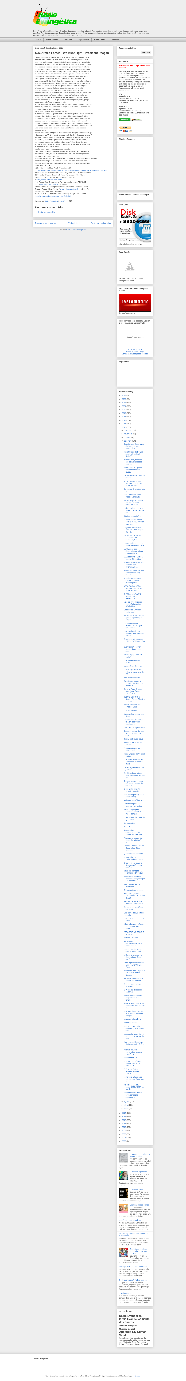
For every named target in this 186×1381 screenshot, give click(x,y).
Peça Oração (83, 40)
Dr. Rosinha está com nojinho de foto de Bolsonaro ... (132, 1063)
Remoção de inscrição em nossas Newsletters (134, 979)
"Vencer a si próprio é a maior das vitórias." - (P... (133, 840)
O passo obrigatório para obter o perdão (140, 1155)
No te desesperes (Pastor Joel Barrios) (134, 796)
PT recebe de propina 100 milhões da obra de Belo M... (134, 1005)
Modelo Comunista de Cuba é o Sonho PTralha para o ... (132, 580)
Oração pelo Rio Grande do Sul (131, 1220)
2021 (124, 406)
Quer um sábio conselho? (134, 854)
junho (126, 1109)
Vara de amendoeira (132, 678)
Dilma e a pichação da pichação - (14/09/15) (133, 872)
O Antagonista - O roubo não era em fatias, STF (134, 544)
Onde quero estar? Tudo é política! (133, 1280)
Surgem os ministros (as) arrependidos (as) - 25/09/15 (134, 572)
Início (38, 40)
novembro (128, 434)
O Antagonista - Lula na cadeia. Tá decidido (133, 558)
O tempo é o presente (138, 1172)
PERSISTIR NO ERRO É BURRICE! (134, 933)
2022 (124, 402)
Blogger (138, 1376)
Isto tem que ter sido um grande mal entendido (133, 950)
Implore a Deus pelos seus (134, 727)
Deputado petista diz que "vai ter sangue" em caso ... (134, 733)
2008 (124, 1134)
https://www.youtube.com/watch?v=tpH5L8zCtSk (53, 196)
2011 (124, 1124)
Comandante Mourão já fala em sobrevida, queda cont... (133, 722)
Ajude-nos (67, 40)
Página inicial (74, 223)
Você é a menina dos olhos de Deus (132, 706)
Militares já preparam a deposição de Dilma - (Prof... (133, 957)
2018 (124, 417)
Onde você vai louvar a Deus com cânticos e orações (133, 865)
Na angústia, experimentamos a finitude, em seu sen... (133, 832)
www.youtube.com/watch (49, 184)
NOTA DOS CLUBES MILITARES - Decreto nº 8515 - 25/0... (133, 483)
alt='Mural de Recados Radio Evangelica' (135, 164)
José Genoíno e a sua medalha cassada (132, 496)
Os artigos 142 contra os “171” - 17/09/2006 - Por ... (134, 641)
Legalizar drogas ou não (139, 1205)
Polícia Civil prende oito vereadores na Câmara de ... (134, 510)
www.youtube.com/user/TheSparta (49, 180)
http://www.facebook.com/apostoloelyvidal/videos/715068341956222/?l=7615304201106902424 (71, 170)
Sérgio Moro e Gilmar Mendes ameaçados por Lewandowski (134, 878)
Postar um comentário (46, 212)
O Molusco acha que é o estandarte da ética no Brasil (134, 762)
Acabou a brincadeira (132, 1019)
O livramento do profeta (133, 890)
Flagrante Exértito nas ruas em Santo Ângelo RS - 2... (134, 530)
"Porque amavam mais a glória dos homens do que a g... (133, 783)
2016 (124, 424)
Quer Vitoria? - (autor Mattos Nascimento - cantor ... (133, 649)
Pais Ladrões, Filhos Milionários (132, 885)
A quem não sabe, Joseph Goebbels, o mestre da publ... (134, 1036)
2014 (124, 1113)
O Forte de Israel (136, 1189)
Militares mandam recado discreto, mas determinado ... (134, 564)
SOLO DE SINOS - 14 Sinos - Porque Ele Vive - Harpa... (134, 699)
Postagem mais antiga (101, 223)
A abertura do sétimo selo (134, 800)
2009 (124, 1131)
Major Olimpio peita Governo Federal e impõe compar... (132, 811)
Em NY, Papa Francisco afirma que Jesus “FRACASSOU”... (133, 502)
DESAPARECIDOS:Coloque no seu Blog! (135, 351)
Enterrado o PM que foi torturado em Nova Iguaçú (133, 470)
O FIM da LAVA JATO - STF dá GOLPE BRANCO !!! (133, 596)
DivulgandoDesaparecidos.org (135, 354)
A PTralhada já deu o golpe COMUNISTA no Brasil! (134, 1087)
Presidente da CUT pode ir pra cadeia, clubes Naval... (134, 973)
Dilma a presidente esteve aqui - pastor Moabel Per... (134, 965)
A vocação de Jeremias (133, 666)
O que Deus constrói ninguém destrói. (132, 790)
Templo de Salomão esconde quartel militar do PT (134, 1028)
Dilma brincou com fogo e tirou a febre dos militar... (134, 926)
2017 (124, 420)
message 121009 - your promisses (133, 1267)
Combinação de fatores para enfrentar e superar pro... (134, 775)
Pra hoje (127, 826)
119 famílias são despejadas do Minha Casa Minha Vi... (133, 551)
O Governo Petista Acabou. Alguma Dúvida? (131, 1071)
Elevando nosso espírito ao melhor (133, 743)
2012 (124, 1120)
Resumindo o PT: (130, 1058)
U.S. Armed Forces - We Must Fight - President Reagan (133, 1013)
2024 (124, 396)
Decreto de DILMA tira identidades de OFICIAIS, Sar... (132, 537)
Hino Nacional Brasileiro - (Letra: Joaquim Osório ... (134, 1044)
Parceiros (115, 40)
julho (126, 1105)
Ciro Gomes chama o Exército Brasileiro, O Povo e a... (133, 683)
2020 (124, 410)
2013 (124, 1116)
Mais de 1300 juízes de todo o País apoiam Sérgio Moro (133, 604)
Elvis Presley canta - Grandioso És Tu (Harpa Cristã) (134, 896)
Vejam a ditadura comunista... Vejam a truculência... (133, 1052)
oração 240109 (125, 1293)
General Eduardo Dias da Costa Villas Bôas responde (134, 848)
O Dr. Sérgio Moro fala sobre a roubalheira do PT (134, 672)
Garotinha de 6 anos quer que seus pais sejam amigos (134, 617)
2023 (124, 399)
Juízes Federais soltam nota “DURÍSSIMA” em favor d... (134, 522)
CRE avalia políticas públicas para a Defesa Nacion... (134, 633)
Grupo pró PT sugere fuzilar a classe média (133, 858)
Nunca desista (129, 823)
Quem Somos (52, 40)
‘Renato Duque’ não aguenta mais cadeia (133, 805)
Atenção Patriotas (131, 938)
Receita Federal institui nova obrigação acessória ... (133, 1095)
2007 (124, 1138)
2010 (124, 1127)
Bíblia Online (99, 40)
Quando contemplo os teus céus (132, 985)
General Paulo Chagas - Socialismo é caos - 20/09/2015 (133, 691)
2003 (124, 1141)
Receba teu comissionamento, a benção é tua (133, 943)
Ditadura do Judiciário (132, 516)
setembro (128, 441)
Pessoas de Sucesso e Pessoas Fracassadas (133, 902)
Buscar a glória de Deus (133, 739)
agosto (127, 1101)
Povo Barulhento (130, 1023)
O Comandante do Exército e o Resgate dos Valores (133, 625)
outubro (127, 437)
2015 (124, 427)
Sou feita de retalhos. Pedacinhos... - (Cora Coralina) (138, 1251)
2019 (124, 413)
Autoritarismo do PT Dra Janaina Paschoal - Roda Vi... (133, 454)
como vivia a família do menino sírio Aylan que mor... (134, 1079)
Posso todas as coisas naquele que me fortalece (133, 998)
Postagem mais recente (45, 223)
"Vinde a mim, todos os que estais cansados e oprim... (134, 462)
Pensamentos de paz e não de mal (133, 749)
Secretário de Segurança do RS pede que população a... (134, 446)
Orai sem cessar (130, 710)
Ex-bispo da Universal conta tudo (132, 611)
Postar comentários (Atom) (76, 230)
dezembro (128, 430)
